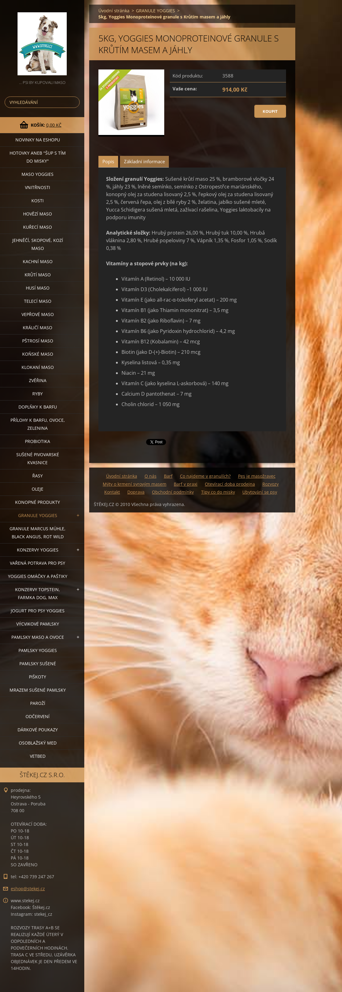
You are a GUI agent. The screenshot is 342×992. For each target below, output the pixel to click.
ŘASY (37, 476)
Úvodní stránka (113, 11)
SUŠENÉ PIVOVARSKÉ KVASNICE (37, 458)
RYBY (37, 394)
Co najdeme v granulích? (205, 476)
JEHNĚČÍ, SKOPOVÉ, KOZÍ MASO (37, 244)
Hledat (74, 102)
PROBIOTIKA (37, 441)
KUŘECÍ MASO (37, 227)
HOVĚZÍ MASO (37, 214)
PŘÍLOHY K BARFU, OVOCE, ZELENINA (37, 424)
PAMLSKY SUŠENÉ (37, 663)
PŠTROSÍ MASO (37, 341)
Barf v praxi (185, 484)
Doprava (136, 492)
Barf (168, 476)
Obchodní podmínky (173, 492)
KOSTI (37, 201)
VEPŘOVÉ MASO (38, 314)
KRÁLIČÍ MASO (37, 327)
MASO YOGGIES (38, 174)
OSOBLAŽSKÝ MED (38, 743)
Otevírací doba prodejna (230, 484)
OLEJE (37, 489)
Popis (108, 161)
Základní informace (144, 161)
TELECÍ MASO (37, 301)
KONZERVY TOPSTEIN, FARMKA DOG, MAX (37, 593)
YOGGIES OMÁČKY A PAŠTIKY (37, 576)
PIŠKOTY (37, 677)
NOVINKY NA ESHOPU (37, 140)
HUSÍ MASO (38, 288)
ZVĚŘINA (37, 380)
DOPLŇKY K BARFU (37, 407)
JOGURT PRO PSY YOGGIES (38, 611)
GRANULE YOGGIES (37, 515)
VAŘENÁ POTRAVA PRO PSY (37, 563)
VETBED (38, 756)
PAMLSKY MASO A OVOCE (37, 637)
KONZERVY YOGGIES (37, 550)
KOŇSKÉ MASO (37, 354)
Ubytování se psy (259, 492)
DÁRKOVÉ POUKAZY (38, 730)
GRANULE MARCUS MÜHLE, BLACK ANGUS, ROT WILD (38, 532)
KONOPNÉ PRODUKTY (37, 502)
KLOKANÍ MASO (38, 367)
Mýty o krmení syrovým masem (134, 484)
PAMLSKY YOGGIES (37, 650)
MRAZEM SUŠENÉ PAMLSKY (38, 690)
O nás (151, 476)
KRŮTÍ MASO (38, 275)
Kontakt (112, 492)
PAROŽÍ (37, 703)
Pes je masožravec (257, 476)
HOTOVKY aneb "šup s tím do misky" (38, 157)
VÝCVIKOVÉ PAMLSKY (37, 624)
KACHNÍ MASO (38, 261)
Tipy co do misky (218, 492)
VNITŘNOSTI (37, 187)
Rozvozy (270, 484)
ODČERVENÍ (38, 716)
